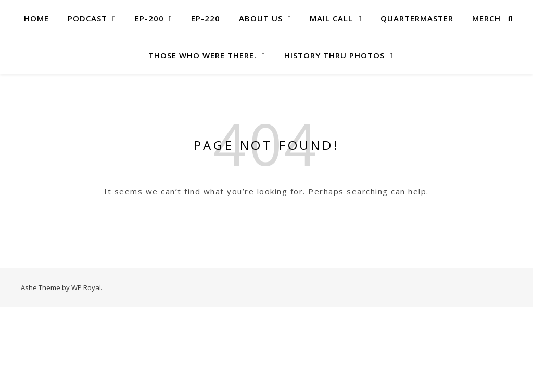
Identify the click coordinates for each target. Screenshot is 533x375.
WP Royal (86, 287)
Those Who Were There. (202, 55)
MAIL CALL (331, 18)
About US (261, 18)
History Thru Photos (334, 55)
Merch (486, 18)
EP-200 (149, 18)
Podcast (87, 18)
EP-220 (205, 18)
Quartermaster (416, 18)
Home (36, 18)
